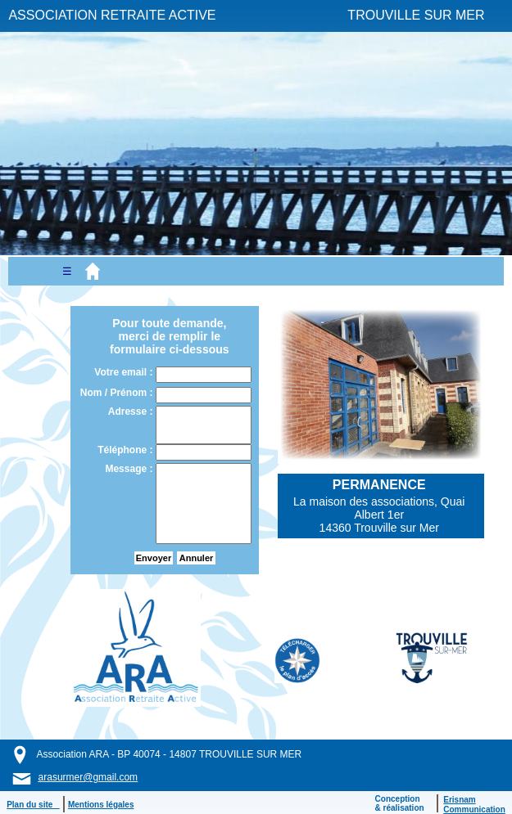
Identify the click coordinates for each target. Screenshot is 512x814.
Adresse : (132, 411)
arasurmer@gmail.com (88, 777)
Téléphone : (126, 450)
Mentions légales (101, 804)
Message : (130, 468)
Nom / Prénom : (118, 392)
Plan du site (33, 804)
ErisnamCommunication (474, 804)
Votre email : (124, 372)
